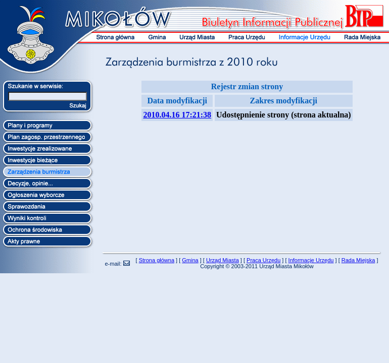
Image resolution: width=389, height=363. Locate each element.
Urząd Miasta (222, 260)
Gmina (190, 260)
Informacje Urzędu (311, 260)
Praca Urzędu (263, 260)
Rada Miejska (358, 260)
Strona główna (156, 260)
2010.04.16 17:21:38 (177, 114)
